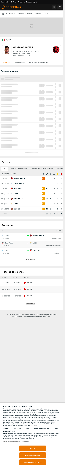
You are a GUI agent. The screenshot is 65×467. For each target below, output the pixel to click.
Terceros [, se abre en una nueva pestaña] (34, 425)
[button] (54, 7)
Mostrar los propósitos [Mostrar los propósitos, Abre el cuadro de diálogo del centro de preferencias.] (33, 462)
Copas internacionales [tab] (42, 169)
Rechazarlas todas (32, 455)
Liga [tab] (4, 169)
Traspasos (20, 62)
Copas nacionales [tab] (19, 169)
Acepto (32, 448)
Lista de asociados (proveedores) (16, 441)
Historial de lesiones (38, 62)
